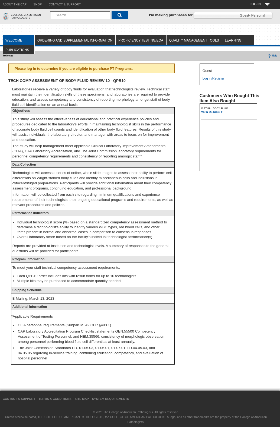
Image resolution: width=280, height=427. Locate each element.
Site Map (82, 398)
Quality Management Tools (194, 40)
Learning (233, 40)
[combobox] (80, 15)
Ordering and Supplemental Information (74, 40)
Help (272, 55)
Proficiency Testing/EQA (140, 40)
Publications (17, 50)
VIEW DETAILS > (212, 111)
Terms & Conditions (54, 398)
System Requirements (110, 398)
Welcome (13, 40)
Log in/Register (213, 78)
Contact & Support (19, 398)
